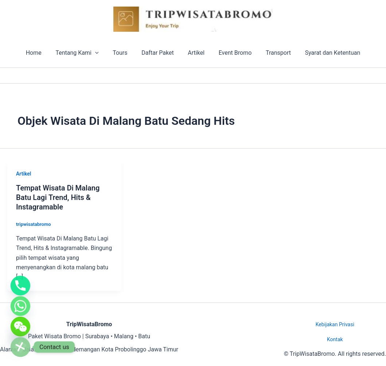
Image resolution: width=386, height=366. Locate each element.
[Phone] (20, 279)
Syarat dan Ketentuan (324, 52)
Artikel (195, 52)
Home (42, 52)
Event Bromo (231, 52)
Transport (272, 52)
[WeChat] (20, 324)
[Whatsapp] (20, 302)
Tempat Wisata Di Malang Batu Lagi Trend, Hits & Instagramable (58, 197)
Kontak (335, 339)
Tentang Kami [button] (83, 53)
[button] (101, 53)
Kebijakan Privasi (335, 324)
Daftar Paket (159, 52)
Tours (123, 52)
